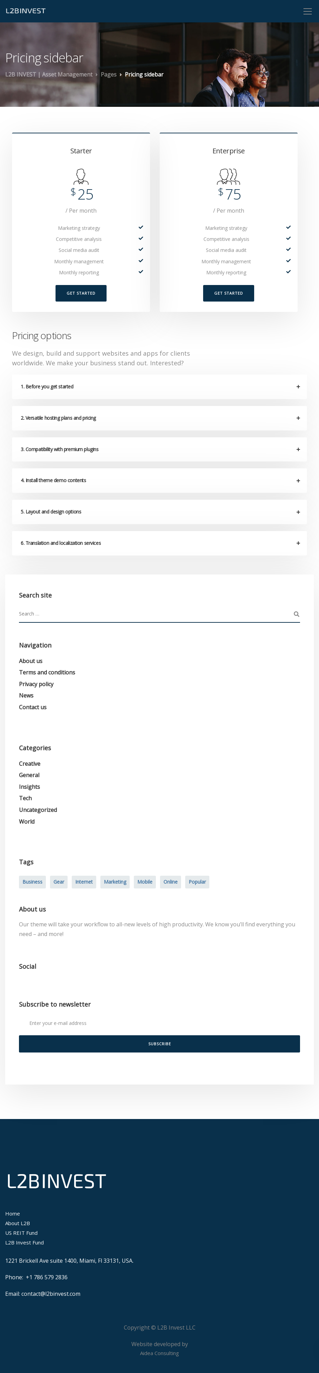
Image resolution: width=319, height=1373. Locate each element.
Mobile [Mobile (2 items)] (144, 881)
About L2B (17, 1223)
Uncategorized (38, 810)
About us (30, 661)
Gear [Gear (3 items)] (58, 881)
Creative (29, 763)
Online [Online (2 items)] (170, 881)
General (29, 775)
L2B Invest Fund (24, 1242)
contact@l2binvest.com (50, 1294)
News (26, 695)
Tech (25, 798)
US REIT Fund (21, 1232)
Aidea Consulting (159, 1353)
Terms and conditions (47, 672)
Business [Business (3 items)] (32, 881)
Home (12, 1213)
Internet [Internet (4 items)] (84, 881)
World (26, 821)
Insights (29, 787)
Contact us (33, 707)
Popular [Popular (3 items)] (197, 881)
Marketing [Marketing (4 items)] (115, 881)
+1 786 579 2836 (47, 1277)
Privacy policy (36, 684)
